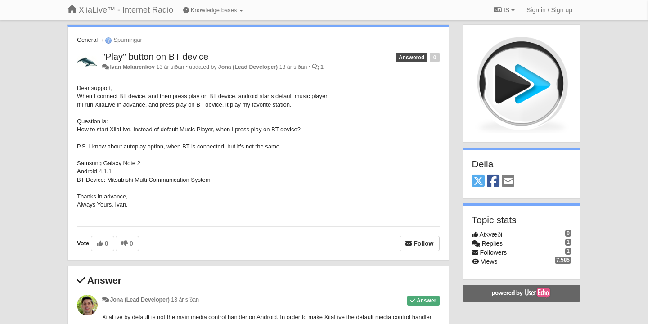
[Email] (508, 181)
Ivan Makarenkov (132, 67)
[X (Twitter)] (478, 181)
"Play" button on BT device (155, 57)
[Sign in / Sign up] (549, 10)
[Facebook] (493, 181)
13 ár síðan (185, 300)
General (87, 39)
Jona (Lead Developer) (248, 67)
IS (504, 10)
